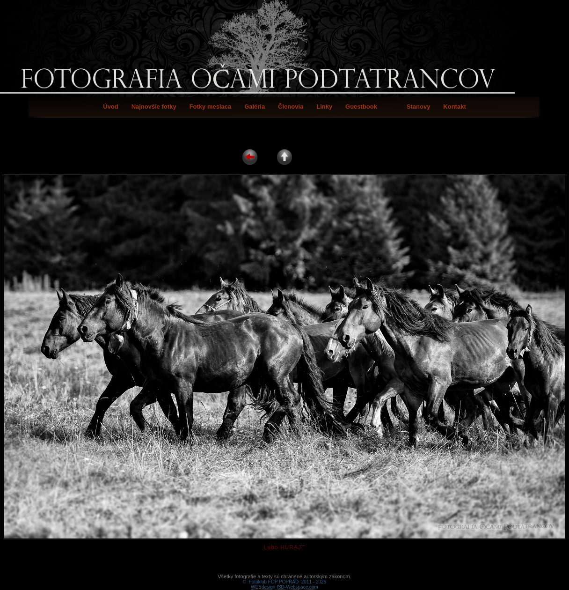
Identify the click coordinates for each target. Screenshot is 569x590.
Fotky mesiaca (211, 106)
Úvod (110, 106)
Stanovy (418, 106)
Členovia (290, 106)
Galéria (254, 106)
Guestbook (361, 106)
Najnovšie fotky (153, 106)
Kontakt (454, 106)
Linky (324, 106)
